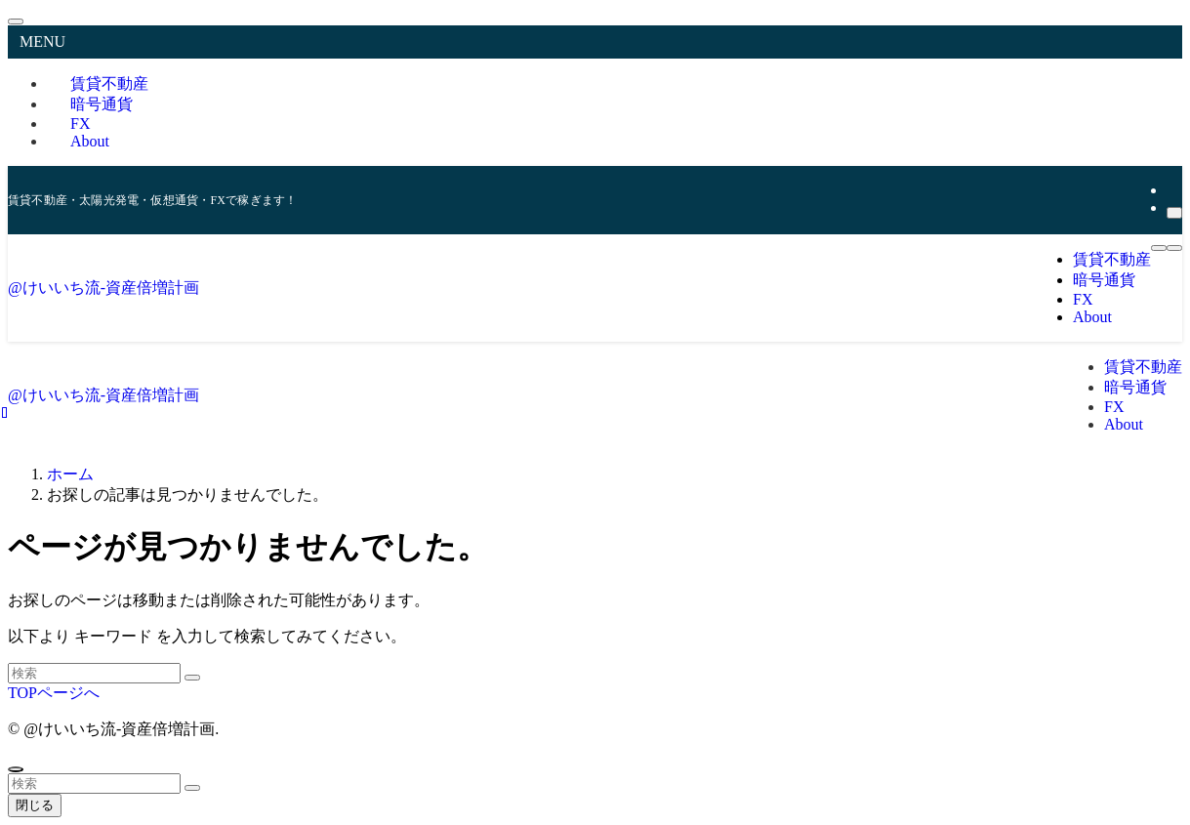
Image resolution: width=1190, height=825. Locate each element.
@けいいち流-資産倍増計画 (103, 287)
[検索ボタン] (1174, 248)
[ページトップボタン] (15, 769)
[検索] (1174, 213)
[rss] (1172, 190)
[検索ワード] (94, 673)
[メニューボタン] (1159, 248)
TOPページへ (54, 692)
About (89, 141)
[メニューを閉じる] (15, 21)
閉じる (35, 805)
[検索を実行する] (192, 678)
